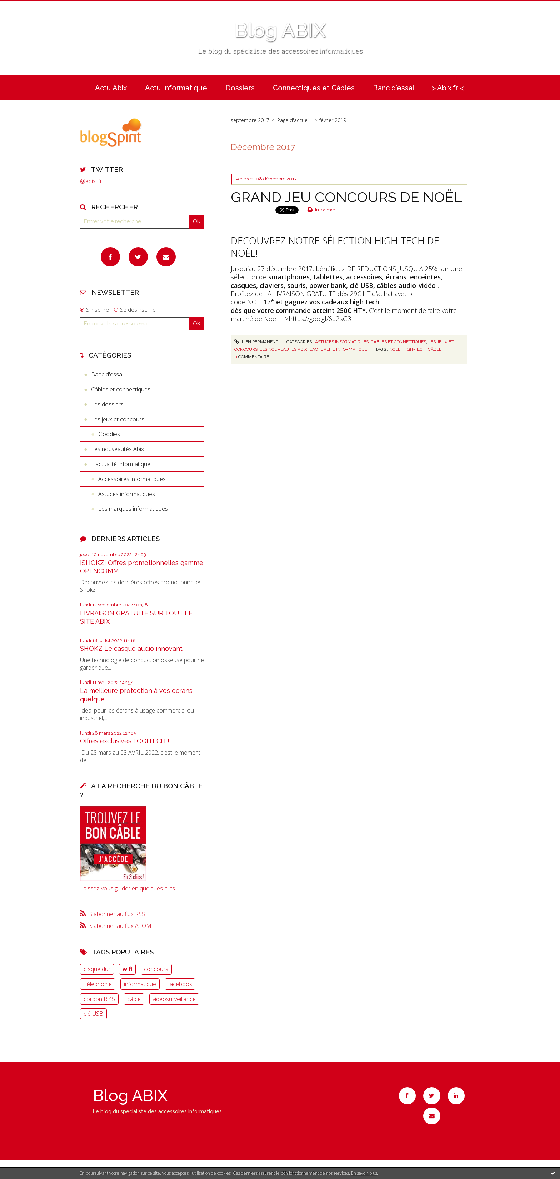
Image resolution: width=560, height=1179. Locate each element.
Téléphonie (98, 984)
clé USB (93, 1014)
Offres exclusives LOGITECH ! (124, 741)
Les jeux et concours (117, 419)
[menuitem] (111, 87)
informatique (140, 984)
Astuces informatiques (126, 494)
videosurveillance (174, 999)
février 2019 (332, 120)
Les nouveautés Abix (117, 449)
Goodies (109, 434)
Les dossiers (107, 404)
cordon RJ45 (99, 999)
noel (394, 349)
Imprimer (322, 210)
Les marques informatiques (133, 509)
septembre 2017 (250, 120)
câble (134, 999)
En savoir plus (364, 1173)
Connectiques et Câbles (314, 88)
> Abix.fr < (448, 88)
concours (156, 969)
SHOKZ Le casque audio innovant (131, 648)
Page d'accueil (293, 120)
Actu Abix (111, 88)
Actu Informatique (176, 88)
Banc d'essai (393, 88)
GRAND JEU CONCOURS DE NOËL (346, 197)
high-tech (414, 349)
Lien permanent (256, 341)
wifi (127, 969)
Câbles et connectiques (120, 389)
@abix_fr (91, 181)
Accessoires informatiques (132, 479)
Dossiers (240, 88)
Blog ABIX (280, 30)
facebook (180, 984)
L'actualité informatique (120, 464)
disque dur (97, 969)
